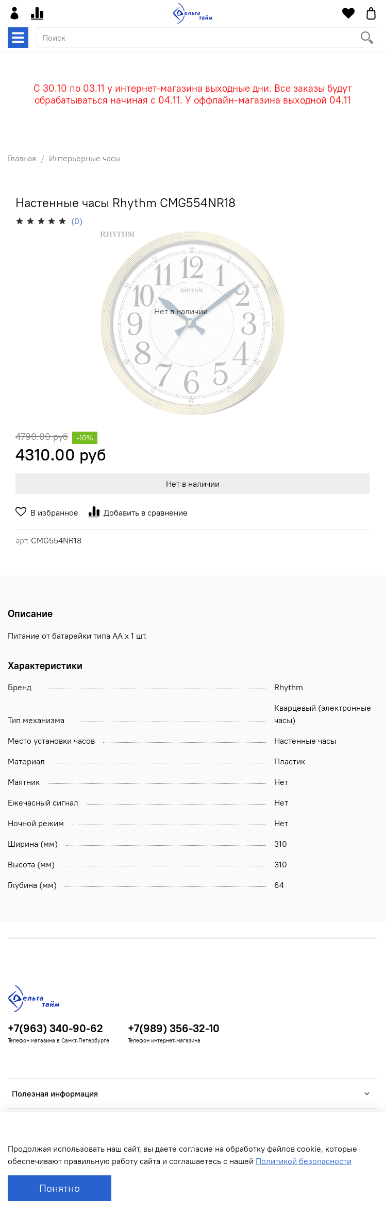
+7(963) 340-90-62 (55, 1028)
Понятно (59, 1188)
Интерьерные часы (85, 158)
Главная (22, 158)
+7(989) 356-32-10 (174, 1028)
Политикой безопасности (303, 1161)
